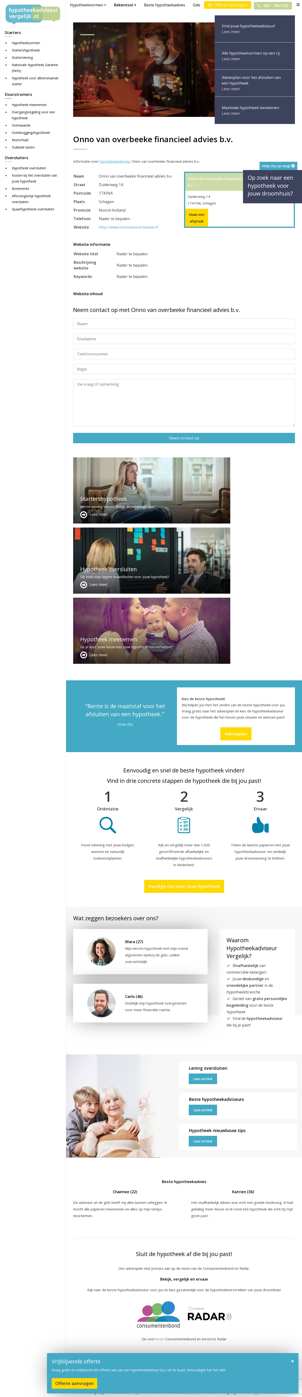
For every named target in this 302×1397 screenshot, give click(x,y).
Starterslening (22, 57)
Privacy (223, 1389)
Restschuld (20, 140)
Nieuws (206, 1389)
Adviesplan (236, 593)
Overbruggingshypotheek (31, 132)
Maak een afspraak (196, 217)
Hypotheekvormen (26, 43)
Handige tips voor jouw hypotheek (184, 746)
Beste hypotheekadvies (163, 5)
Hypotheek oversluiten (29, 168)
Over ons (156, 1348)
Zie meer (285, 1369)
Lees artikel (202, 938)
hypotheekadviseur (115, 161)
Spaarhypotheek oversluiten (33, 209)
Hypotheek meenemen (29, 104)
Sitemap (147, 1389)
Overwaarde (21, 125)
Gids (195, 5)
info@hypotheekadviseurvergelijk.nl (181, 1360)
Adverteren (158, 1337)
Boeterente (20, 188)
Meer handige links (88, 1337)
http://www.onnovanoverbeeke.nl (128, 227)
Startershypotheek (26, 50)
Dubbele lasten (23, 147)
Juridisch (188, 1389)
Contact (155, 1343)
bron (160, 1198)
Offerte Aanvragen (227, 5)
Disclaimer (167, 1389)
